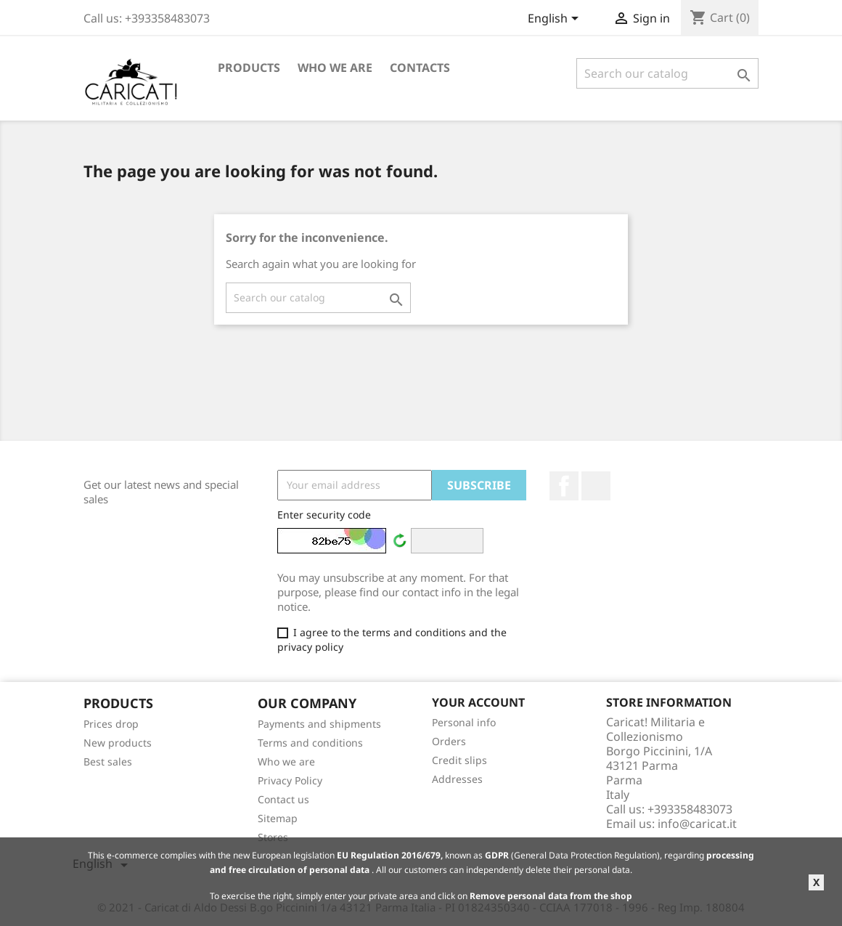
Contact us (283, 799)
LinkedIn (595, 485)
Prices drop (111, 724)
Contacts (420, 68)
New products (117, 743)
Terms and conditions (310, 743)
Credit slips (459, 760)
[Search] (667, 73)
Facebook (564, 485)
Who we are (335, 68)
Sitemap (278, 818)
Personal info (464, 722)
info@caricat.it (697, 824)
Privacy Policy (290, 780)
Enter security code (324, 514)
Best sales (107, 761)
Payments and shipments (319, 724)
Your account (478, 702)
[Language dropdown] (556, 19)
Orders (449, 741)
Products (249, 68)
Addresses (457, 779)
